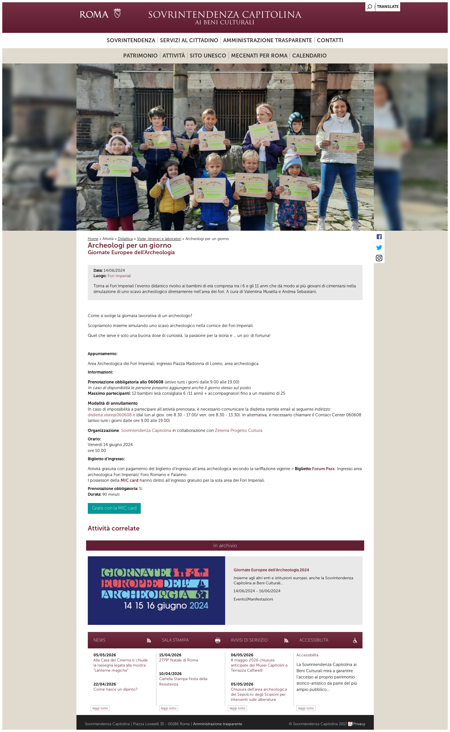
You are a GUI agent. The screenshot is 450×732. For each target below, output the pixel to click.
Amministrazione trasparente (267, 40)
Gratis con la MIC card (114, 508)
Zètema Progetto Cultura (239, 430)
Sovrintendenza (131, 40)
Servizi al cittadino (189, 40)
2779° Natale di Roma (178, 660)
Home (93, 239)
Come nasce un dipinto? (115, 689)
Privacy (359, 724)
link (360, 618)
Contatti (330, 40)
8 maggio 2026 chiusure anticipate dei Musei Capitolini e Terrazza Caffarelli (259, 665)
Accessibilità (307, 655)
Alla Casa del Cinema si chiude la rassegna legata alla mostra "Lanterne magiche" (120, 665)
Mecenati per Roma (259, 55)
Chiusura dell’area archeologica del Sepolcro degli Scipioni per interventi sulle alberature (259, 694)
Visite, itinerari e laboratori (159, 239)
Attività (174, 55)
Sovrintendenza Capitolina (146, 430)
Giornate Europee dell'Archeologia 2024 (271, 570)
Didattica (125, 239)
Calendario (309, 55)
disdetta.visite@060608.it (111, 414)
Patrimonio (140, 55)
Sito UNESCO (208, 55)
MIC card (129, 480)
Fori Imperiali (119, 275)
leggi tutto (100, 708)
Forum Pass (323, 468)
